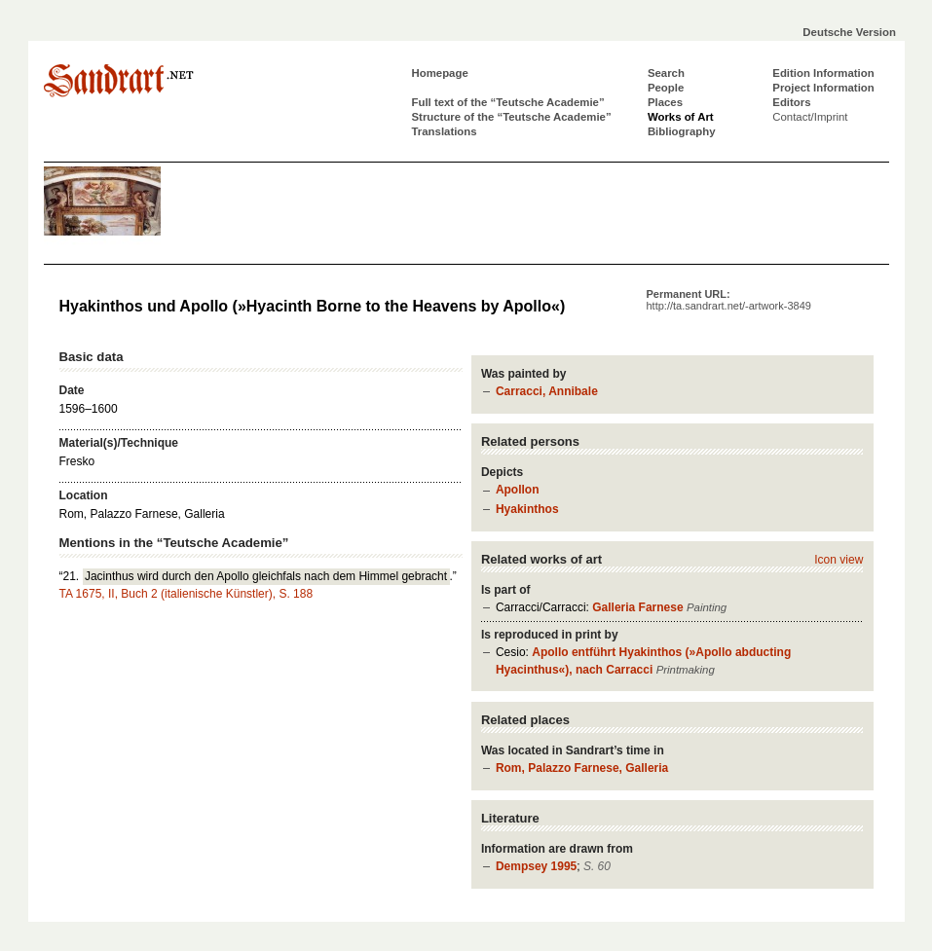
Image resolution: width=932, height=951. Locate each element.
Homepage (440, 73)
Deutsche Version (849, 32)
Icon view (838, 560)
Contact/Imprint (809, 117)
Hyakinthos (527, 509)
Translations (444, 131)
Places (665, 102)
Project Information (823, 87)
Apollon (518, 489)
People (666, 87)
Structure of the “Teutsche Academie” (512, 117)
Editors (791, 102)
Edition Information (823, 73)
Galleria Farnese (637, 607)
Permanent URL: (729, 299)
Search (666, 73)
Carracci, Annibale (547, 391)
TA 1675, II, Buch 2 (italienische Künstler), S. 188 (186, 594)
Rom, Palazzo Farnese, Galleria (582, 768)
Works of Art (681, 117)
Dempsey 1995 (536, 866)
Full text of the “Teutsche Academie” (508, 102)
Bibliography (682, 131)
